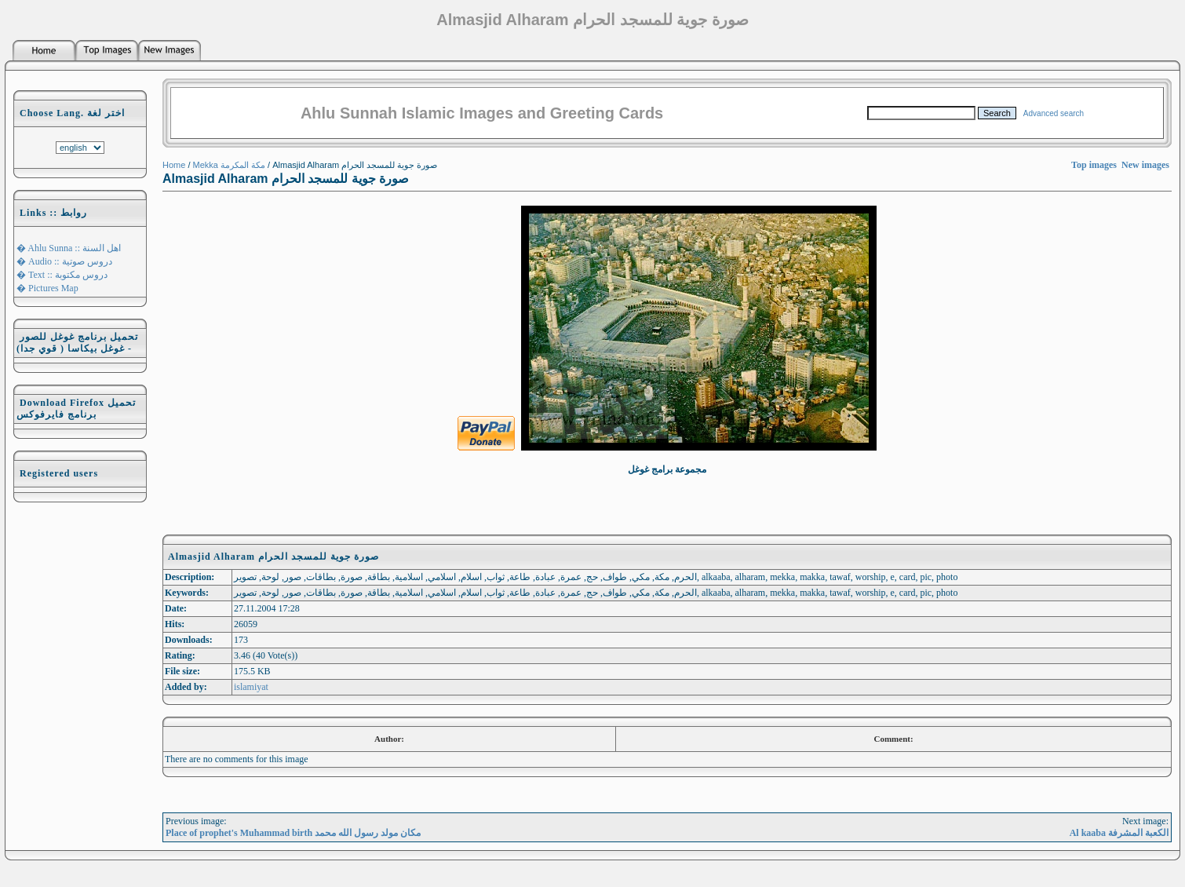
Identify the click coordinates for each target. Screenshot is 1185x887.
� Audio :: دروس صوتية (64, 261)
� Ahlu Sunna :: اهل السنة (68, 248)
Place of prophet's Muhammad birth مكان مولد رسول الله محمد (293, 832)
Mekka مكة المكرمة (229, 165)
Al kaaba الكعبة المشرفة (1119, 832)
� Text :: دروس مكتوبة (62, 274)
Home (173, 165)
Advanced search (1053, 113)
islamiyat (251, 686)
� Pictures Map (47, 288)
